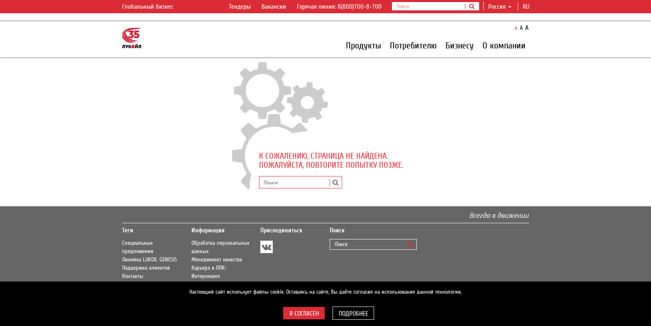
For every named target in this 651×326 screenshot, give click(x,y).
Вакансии (274, 6)
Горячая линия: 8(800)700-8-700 (339, 6)
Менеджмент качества (216, 259)
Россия (500, 6)
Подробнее (353, 313)
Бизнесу (459, 45)
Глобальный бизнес (153, 7)
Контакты (132, 276)
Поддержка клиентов (146, 268)
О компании (504, 45)
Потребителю (413, 45)
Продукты (363, 45)
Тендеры (240, 6)
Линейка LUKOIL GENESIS (149, 259)
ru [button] (527, 6)
